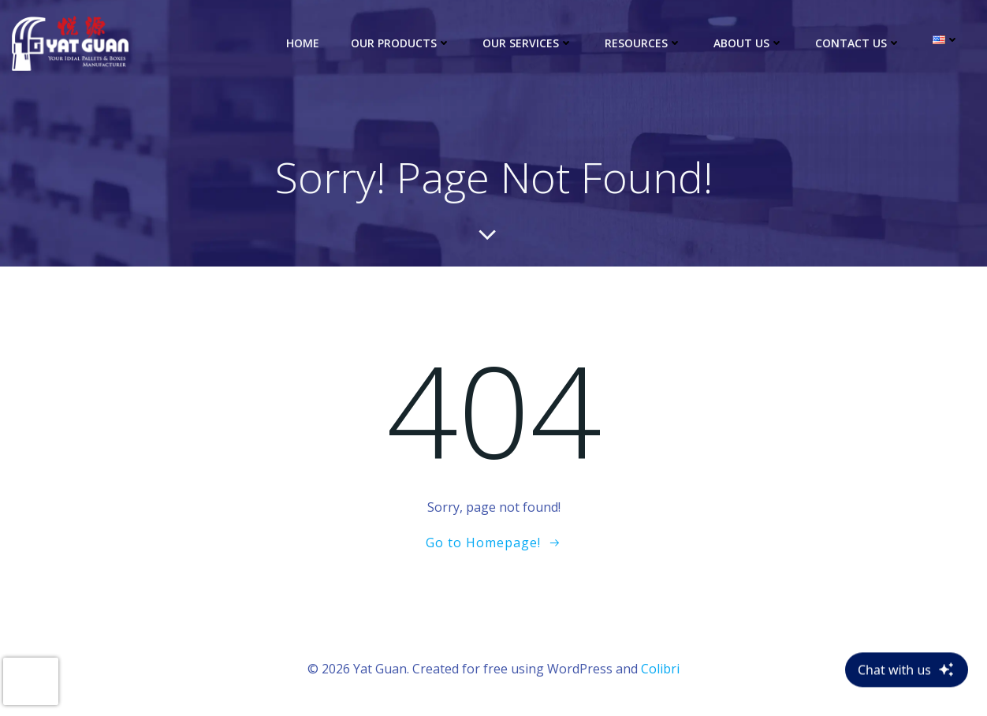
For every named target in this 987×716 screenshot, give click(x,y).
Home (302, 42)
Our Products (401, 42)
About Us (748, 42)
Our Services (527, 42)
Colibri (660, 669)
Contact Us (858, 42)
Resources (643, 42)
